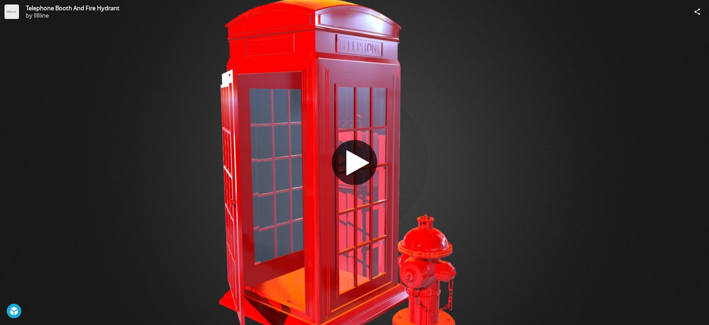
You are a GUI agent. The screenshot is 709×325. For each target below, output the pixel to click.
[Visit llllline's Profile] (12, 12)
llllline (41, 15)
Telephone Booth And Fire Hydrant (72, 8)
